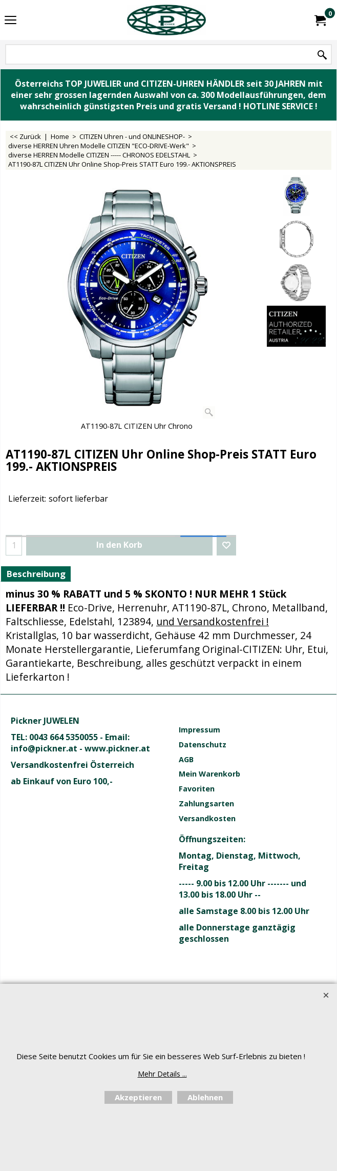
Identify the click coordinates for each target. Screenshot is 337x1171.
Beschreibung (36, 574)
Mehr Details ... (162, 1074)
